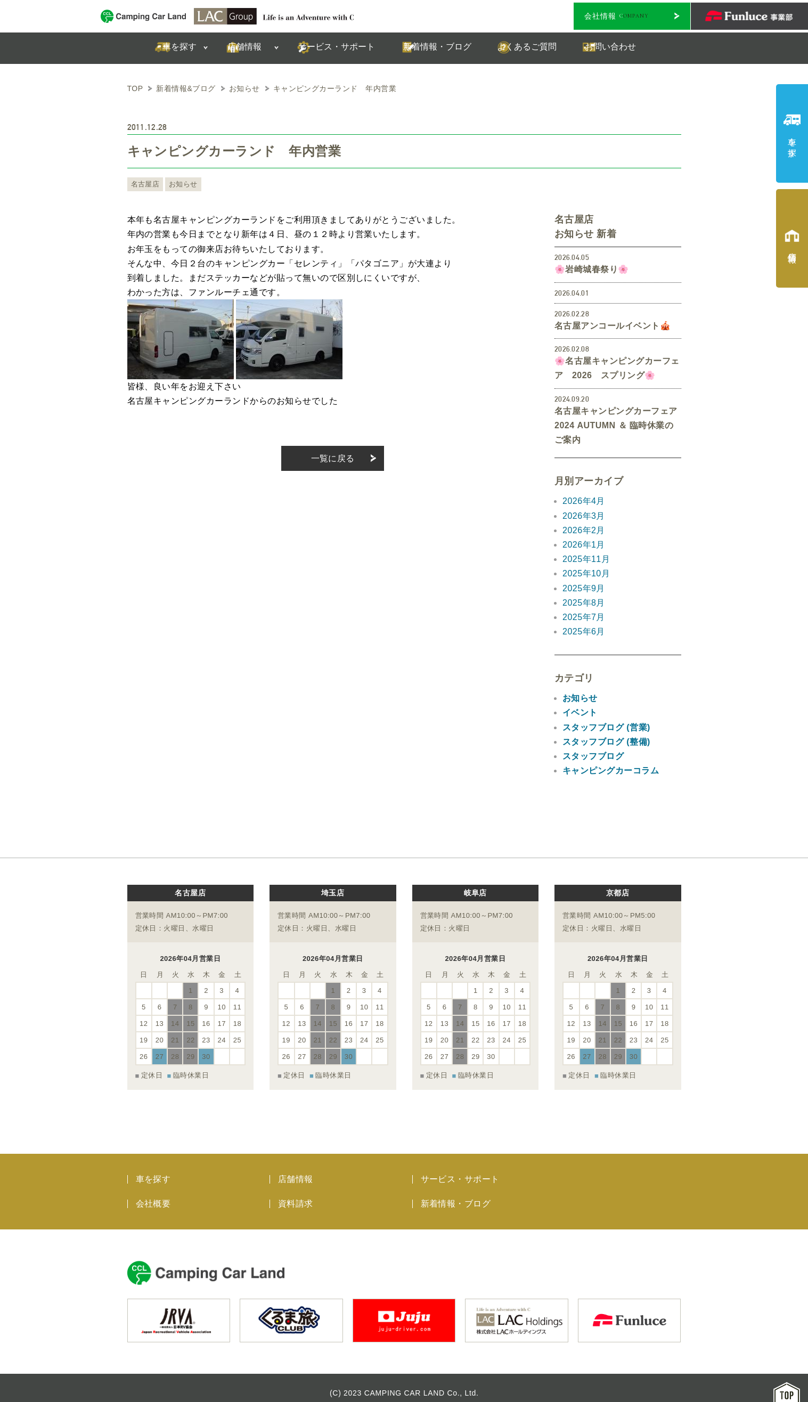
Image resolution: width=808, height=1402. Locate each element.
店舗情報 (295, 1168)
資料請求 (295, 1192)
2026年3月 (583, 515)
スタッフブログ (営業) (606, 727)
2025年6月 (583, 631)
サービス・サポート (460, 1168)
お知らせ (180, 184)
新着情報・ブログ (456, 1192)
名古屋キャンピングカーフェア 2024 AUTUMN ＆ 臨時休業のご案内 (616, 425)
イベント (580, 712)
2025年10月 (586, 573)
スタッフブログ (593, 756)
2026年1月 (583, 544)
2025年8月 (583, 602)
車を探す (153, 1168)
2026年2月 (583, 530)
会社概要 (153, 1192)
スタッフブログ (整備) (606, 741)
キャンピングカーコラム (610, 770)
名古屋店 (144, 184)
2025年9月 (583, 588)
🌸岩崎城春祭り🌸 (591, 269)
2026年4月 (583, 501)
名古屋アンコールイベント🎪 (612, 325)
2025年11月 (586, 559)
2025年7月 (583, 617)
